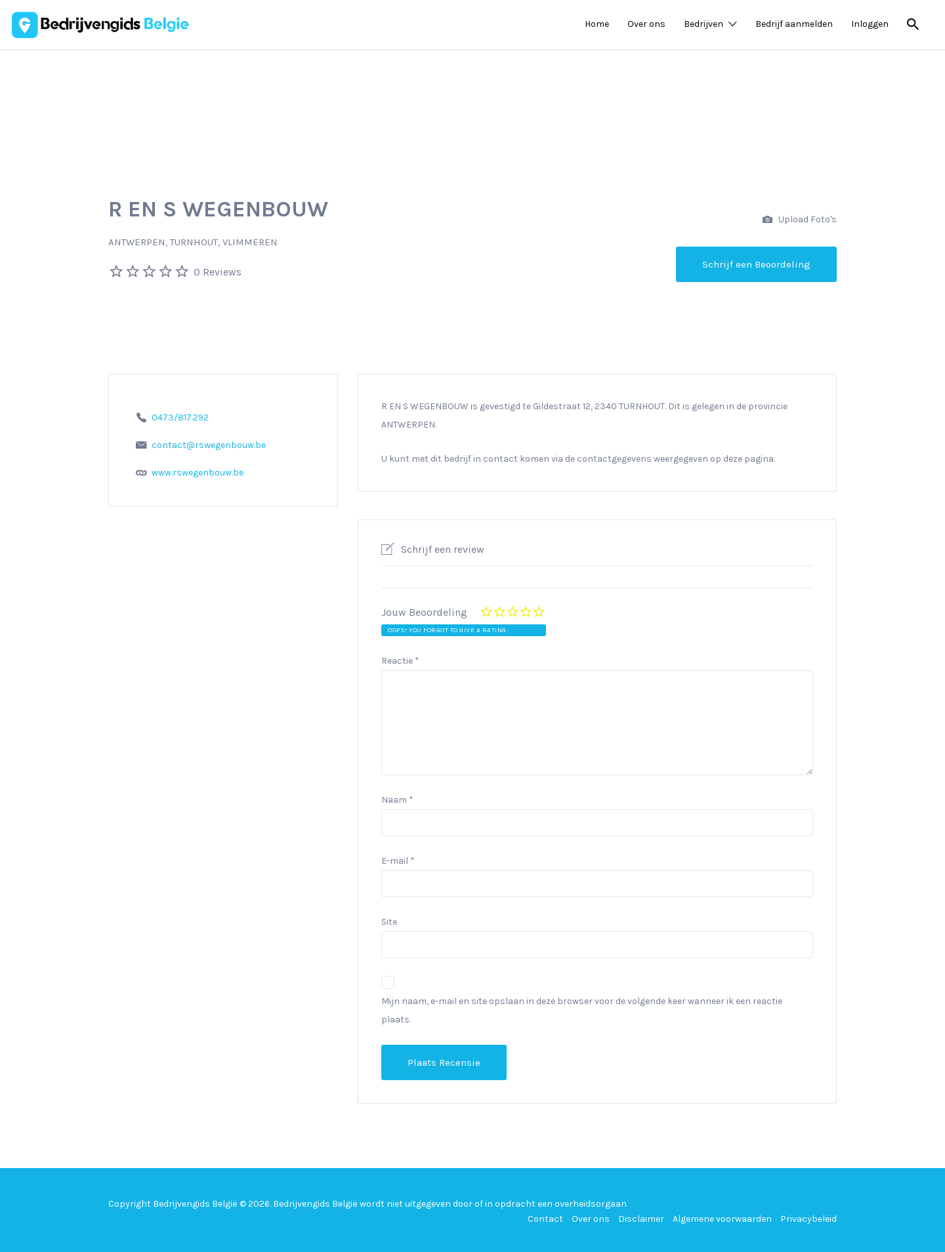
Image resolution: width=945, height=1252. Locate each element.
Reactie (400, 660)
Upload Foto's (800, 220)
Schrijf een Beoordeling (756, 264)
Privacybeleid (808, 1218)
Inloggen (870, 24)
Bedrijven (703, 24)
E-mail (398, 860)
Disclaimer (641, 1218)
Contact (545, 1218)
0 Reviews (218, 272)
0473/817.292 (180, 417)
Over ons (646, 24)
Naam (397, 799)
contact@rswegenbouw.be (209, 445)
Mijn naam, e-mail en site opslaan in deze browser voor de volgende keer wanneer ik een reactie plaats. (581, 1010)
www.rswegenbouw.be (197, 472)
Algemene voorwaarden (722, 1218)
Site (389, 921)
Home (597, 24)
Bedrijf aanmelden (794, 24)
